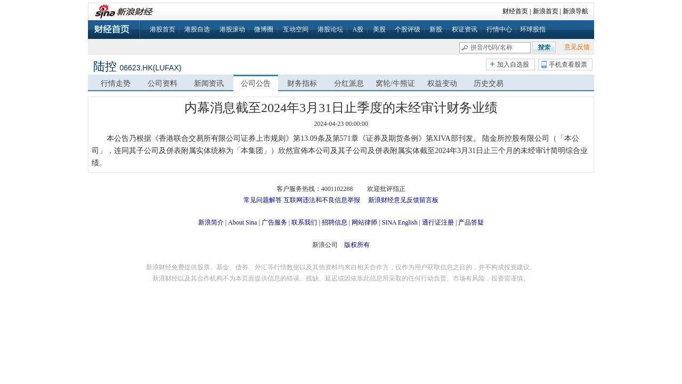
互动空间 (295, 29)
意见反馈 (577, 47)
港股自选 (197, 29)
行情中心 (499, 29)
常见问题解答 (262, 200)
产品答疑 (471, 222)
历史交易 (489, 83)
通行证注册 (438, 222)
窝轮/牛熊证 (395, 83)
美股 (379, 29)
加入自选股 (513, 64)
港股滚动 (232, 29)
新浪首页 (545, 11)
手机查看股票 (568, 64)
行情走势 (116, 83)
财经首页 (515, 11)
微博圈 (263, 29)
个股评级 (407, 29)
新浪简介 (211, 222)
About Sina (242, 222)
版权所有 (357, 245)
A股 (357, 29)
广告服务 (274, 222)
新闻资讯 (209, 83)
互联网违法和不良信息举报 (321, 200)
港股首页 (162, 29)
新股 (435, 29)
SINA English (399, 222)
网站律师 (364, 222)
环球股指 (533, 29)
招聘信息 (334, 222)
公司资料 (162, 83)
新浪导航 (575, 11)
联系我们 (304, 222)
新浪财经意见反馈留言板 (403, 200)
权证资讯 (464, 29)
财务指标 (302, 83)
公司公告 (256, 83)
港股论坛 (330, 29)
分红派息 (349, 83)
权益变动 (442, 83)
